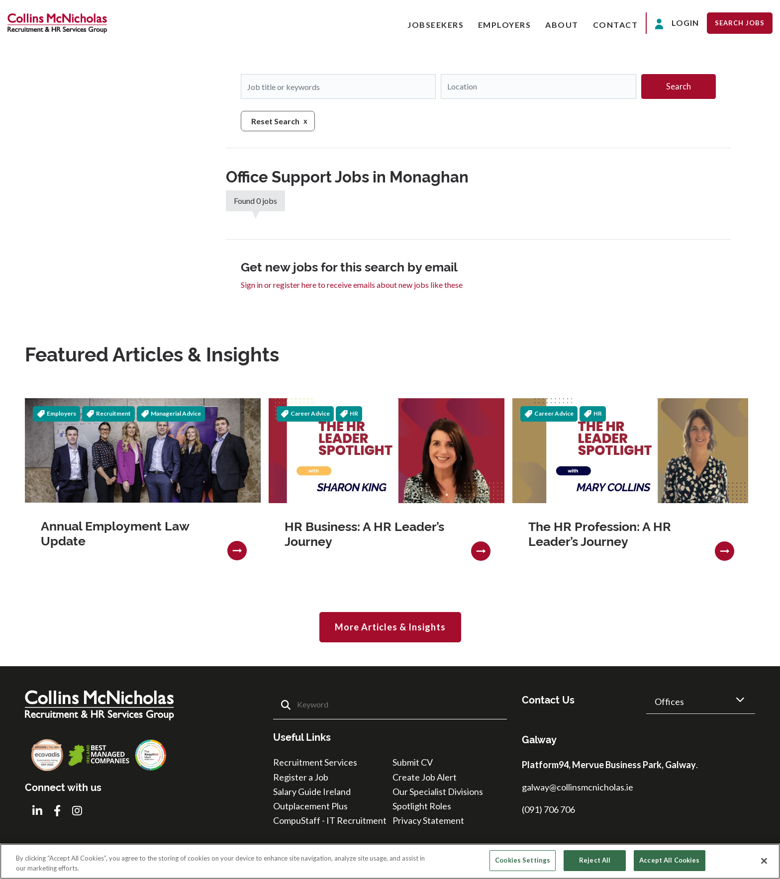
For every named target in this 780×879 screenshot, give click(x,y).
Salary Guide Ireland (312, 791)
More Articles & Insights (390, 626)
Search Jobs (740, 23)
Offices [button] (669, 701)
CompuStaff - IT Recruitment (330, 820)
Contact (615, 24)
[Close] (764, 861)
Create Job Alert (424, 776)
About (562, 24)
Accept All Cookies (669, 860)
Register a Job (300, 776)
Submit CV (412, 762)
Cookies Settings (522, 860)
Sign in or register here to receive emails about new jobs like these (352, 284)
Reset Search (275, 121)
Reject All (594, 860)
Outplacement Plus (310, 805)
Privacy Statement (428, 820)
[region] (390, 861)
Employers (504, 24)
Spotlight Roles (421, 805)
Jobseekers (435, 24)
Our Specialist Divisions (437, 791)
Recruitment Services (315, 762)
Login (677, 23)
